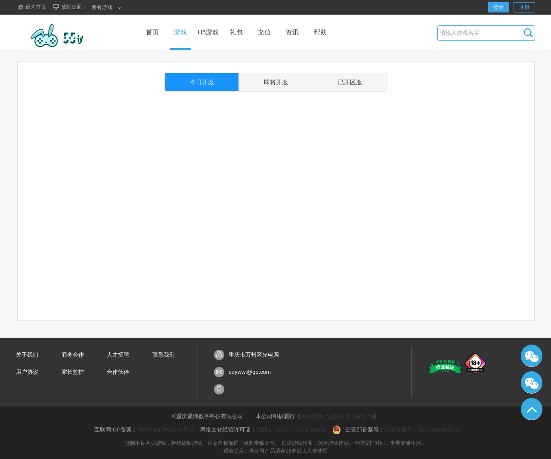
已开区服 (350, 82)
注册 (524, 7)
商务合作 (73, 354)
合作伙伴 (118, 372)
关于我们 (27, 354)
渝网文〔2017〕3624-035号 (291, 429)
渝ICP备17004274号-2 (165, 429)
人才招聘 (118, 354)
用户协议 (27, 372)
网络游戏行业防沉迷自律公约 (336, 416)
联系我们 (163, 354)
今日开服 (202, 82)
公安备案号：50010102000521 (422, 429)
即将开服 (276, 82)
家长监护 (73, 372)
